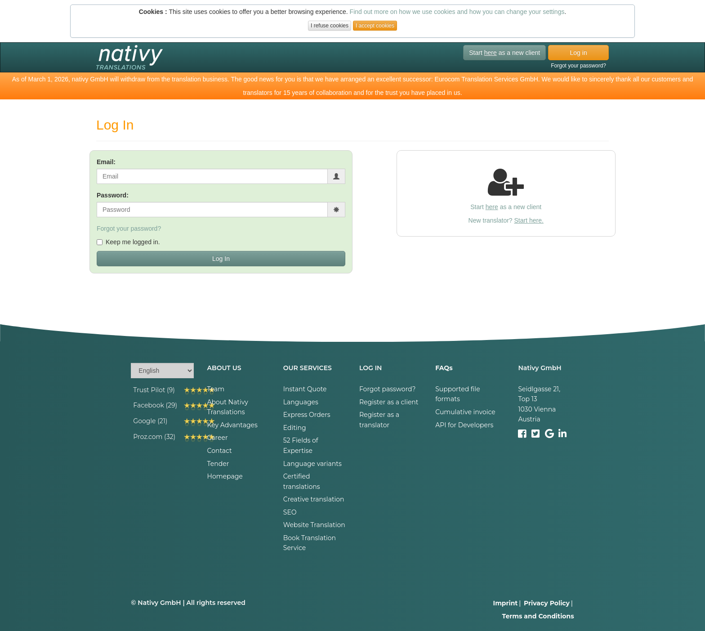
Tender (218, 464)
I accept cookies (375, 25)
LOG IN (370, 368)
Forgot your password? (578, 66)
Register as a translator (379, 420)
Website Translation (314, 525)
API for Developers (464, 425)
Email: (106, 162)
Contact (219, 451)
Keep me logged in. (128, 242)
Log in (578, 52)
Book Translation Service (309, 543)
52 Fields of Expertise (300, 445)
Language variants (312, 464)
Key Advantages (232, 425)
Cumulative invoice (465, 412)
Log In (221, 258)
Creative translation (313, 499)
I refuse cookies (329, 25)
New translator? (506, 220)
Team (216, 389)
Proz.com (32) (154, 437)
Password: (113, 195)
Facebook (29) (155, 405)
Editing (294, 428)
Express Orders (306, 415)
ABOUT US (224, 368)
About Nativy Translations (227, 407)
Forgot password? (387, 389)
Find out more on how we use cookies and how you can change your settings (457, 11)
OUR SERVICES (307, 368)
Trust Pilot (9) (154, 390)
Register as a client (389, 402)
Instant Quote (305, 389)
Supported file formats (457, 394)
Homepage (225, 476)
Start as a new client (504, 52)
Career (217, 438)
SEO (290, 512)
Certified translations (301, 481)
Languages (300, 402)
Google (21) (150, 421)
